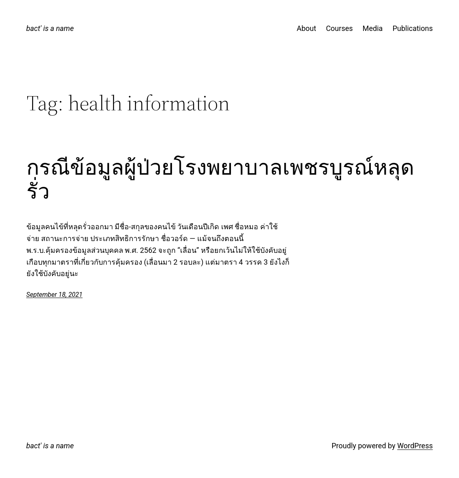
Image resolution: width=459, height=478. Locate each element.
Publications (412, 28)
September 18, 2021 (54, 294)
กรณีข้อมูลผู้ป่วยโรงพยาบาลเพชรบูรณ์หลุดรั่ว (220, 179)
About (306, 28)
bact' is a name (50, 28)
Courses (339, 28)
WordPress (415, 445)
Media (373, 28)
